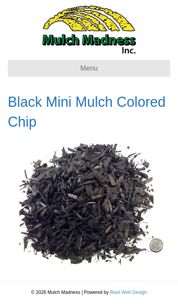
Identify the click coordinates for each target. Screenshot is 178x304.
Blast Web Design (128, 292)
